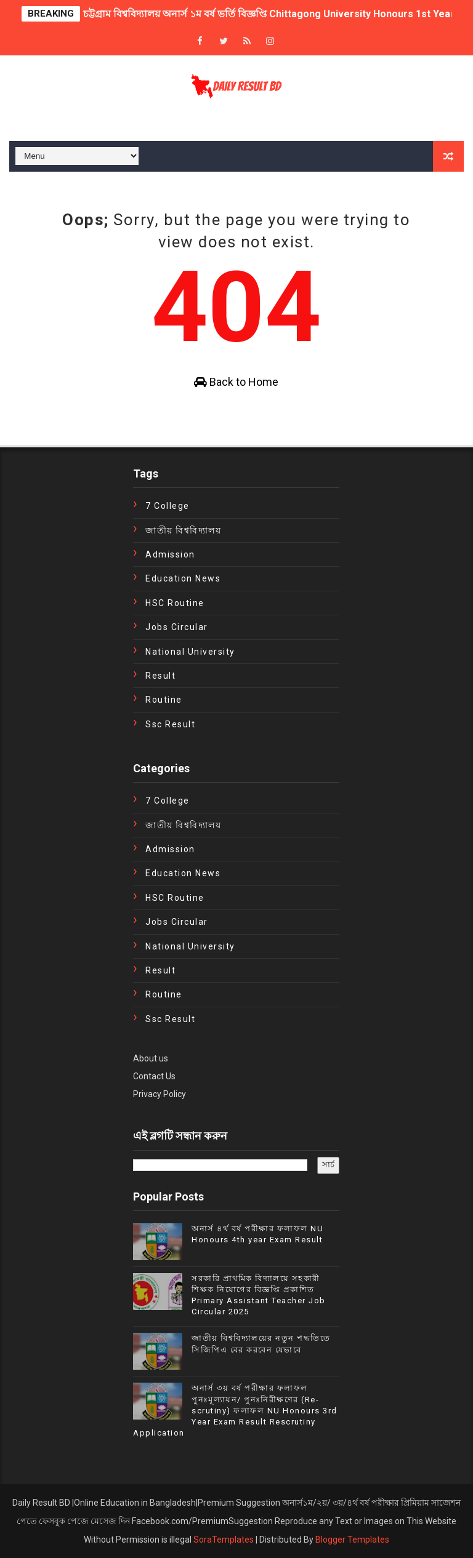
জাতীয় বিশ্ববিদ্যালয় (183, 530)
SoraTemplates (223, 1539)
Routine (163, 700)
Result (160, 676)
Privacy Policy (159, 1094)
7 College (167, 506)
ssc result (170, 724)
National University (190, 652)
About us (150, 1058)
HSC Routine (174, 603)
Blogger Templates (352, 1539)
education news (182, 578)
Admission (170, 554)
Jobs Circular (176, 627)
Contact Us (154, 1076)
